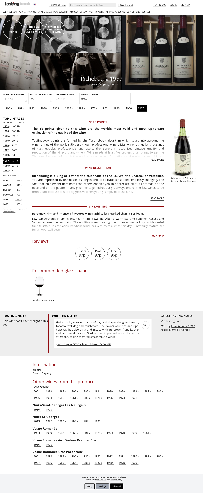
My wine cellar (45, 12)
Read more (157, 159)
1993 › (86, 391)
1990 (6, 131)
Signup (185, 4)
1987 (6, 170)
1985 (6, 136)
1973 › (110, 433)
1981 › (74, 398)
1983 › (68, 108)
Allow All (117, 486)
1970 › (117, 108)
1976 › (105, 108)
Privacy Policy (116, 479)
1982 (6, 150)
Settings (102, 486)
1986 (6, 165)
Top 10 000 (159, 4)
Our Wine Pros (86, 12)
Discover (73, 12)
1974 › (122, 398)
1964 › (147, 433)
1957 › (141, 108)
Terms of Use (100, 479)
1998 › (62, 456)
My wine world (60, 12)
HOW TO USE (125, 4)
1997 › (62, 391)
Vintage (110, 12)
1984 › (86, 433)
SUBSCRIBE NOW (10, 12)
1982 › (81, 108)
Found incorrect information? (15, 210)
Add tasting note (27, 12)
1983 (6, 155)
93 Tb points (98, 122)
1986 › (44, 108)
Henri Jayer (91, 84)
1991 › (98, 391)
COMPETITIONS (133, 12)
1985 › (56, 108)
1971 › (134, 398)
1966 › (129, 108)
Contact (145, 12)
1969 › (134, 433)
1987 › (32, 108)
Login (173, 4)
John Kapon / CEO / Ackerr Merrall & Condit (178, 328)
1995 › (86, 456)
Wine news (120, 12)
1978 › (93, 108)
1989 (6, 145)
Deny (89, 486)
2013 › (37, 421)
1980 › (86, 398)
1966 (6, 140)
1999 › (49, 391)
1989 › (20, 108)
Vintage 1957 (98, 206)
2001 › (37, 391)
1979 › (98, 433)
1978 (6, 126)
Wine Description (98, 168)
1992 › (110, 456)
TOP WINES (99, 12)
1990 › (8, 108)
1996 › (74, 391)
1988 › (134, 391)
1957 (6, 161)
